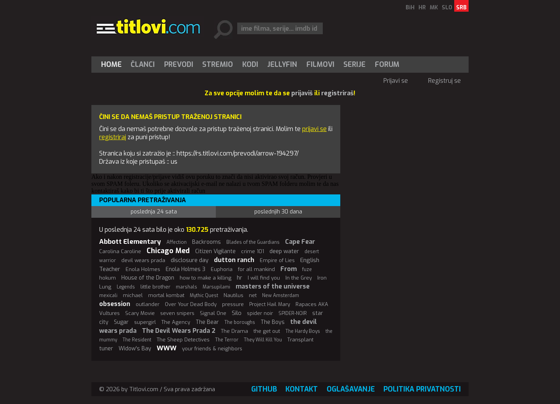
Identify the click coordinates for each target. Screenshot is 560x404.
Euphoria (222, 269)
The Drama (234, 331)
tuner (106, 348)
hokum (107, 278)
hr (239, 278)
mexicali (108, 295)
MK (434, 7)
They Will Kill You (263, 340)
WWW (167, 348)
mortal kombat (166, 295)
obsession (114, 304)
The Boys (273, 322)
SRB (461, 7)
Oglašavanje (351, 389)
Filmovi (320, 64)
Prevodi (178, 64)
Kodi (250, 64)
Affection (176, 242)
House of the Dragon (147, 278)
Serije (354, 64)
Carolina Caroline (120, 251)
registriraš (337, 93)
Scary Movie (140, 313)
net (253, 295)
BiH (410, 7)
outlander (147, 304)
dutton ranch (234, 260)
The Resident (136, 340)
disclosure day (189, 260)
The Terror (226, 340)
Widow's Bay (135, 348)
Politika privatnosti (422, 389)
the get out (267, 331)
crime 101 (252, 251)
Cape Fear (300, 242)
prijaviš (302, 93)
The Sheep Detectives (183, 339)
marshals (186, 287)
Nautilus (233, 295)
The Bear (207, 322)
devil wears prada (143, 260)
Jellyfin (282, 64)
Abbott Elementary (130, 241)
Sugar (121, 322)
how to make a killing (205, 278)
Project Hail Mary (269, 304)
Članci (143, 64)
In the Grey (298, 278)
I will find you (264, 278)
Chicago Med (168, 250)
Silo (237, 313)
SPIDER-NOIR (292, 313)
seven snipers (177, 313)
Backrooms (206, 242)
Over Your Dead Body (191, 304)
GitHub (264, 389)
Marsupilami (216, 287)
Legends (126, 287)
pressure (233, 304)
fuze (307, 269)
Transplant (300, 339)
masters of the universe (273, 286)
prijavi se (314, 129)
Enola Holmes (143, 269)
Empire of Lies (277, 260)
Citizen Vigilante (215, 251)
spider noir (260, 313)
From (288, 269)
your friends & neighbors (212, 348)
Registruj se (444, 81)
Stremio (217, 64)
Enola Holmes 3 (185, 269)
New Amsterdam (280, 295)
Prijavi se (395, 81)
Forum (387, 64)
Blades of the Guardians (253, 242)
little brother (155, 286)
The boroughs (239, 322)
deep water (284, 251)
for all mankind (256, 269)
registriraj (112, 137)
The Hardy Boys (302, 331)
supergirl (145, 322)
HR (422, 7)
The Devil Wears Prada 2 (178, 331)
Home (111, 64)
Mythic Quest (204, 295)
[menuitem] (113, 64)
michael (133, 295)
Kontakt (301, 389)
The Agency (175, 322)
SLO (447, 7)
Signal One (213, 313)
